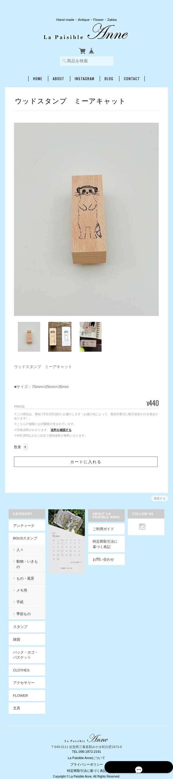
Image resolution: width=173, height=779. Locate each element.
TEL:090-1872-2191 (86, 746)
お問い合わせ (103, 560)
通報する (160, 498)
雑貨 (14, 635)
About (58, 78)
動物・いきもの (27, 562)
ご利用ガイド (103, 529)
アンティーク (22, 526)
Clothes (19, 665)
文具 (14, 703)
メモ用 (20, 585)
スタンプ (18, 622)
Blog (109, 78)
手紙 (18, 597)
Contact (132, 78)
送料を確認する (61, 430)
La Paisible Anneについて (86, 753)
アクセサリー (22, 678)
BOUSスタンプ (23, 539)
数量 (17, 447)
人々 (18, 550)
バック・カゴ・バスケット (23, 649)
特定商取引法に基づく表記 (105, 544)
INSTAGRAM (84, 78)
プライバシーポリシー (86, 759)
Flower (18, 691)
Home (37, 78)
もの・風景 (23, 573)
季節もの (22, 609)
